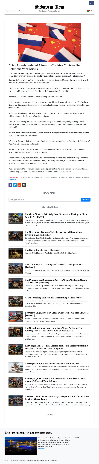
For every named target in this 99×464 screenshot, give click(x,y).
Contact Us (29, 460)
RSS (76, 437)
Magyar (90, 11)
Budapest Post (49, 6)
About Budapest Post (40, 460)
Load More (49, 415)
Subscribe (85, 200)
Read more (12, 180)
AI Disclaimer (52, 460)
